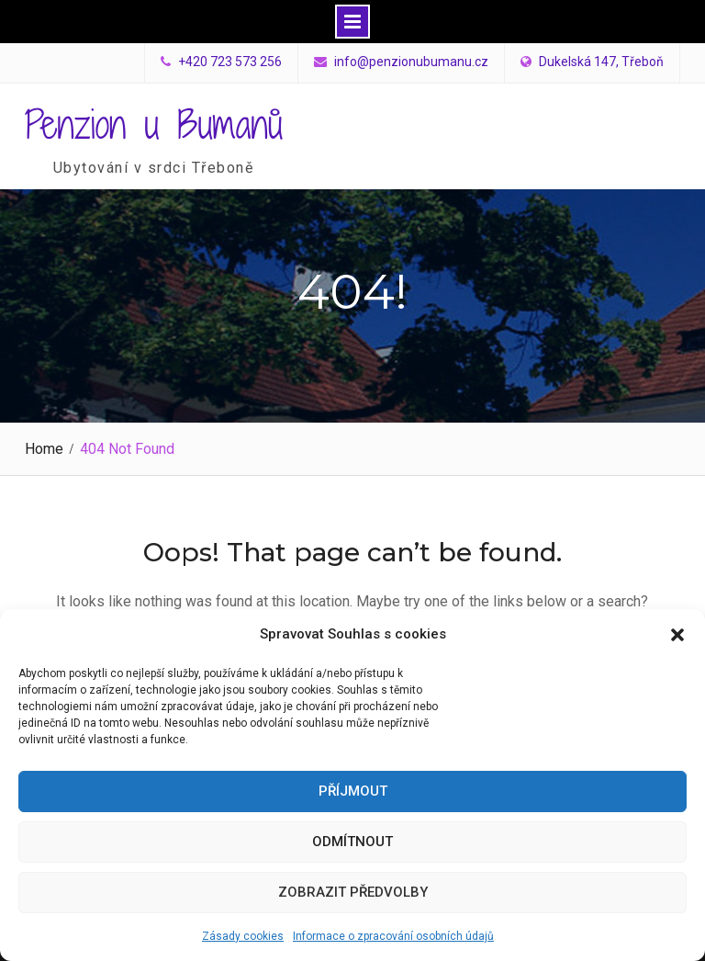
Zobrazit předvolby (353, 892)
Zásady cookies (243, 936)
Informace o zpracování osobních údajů (393, 936)
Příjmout (353, 791)
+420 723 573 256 (230, 62)
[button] (677, 635)
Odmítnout (352, 841)
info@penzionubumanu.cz (411, 62)
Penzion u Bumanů (154, 124)
